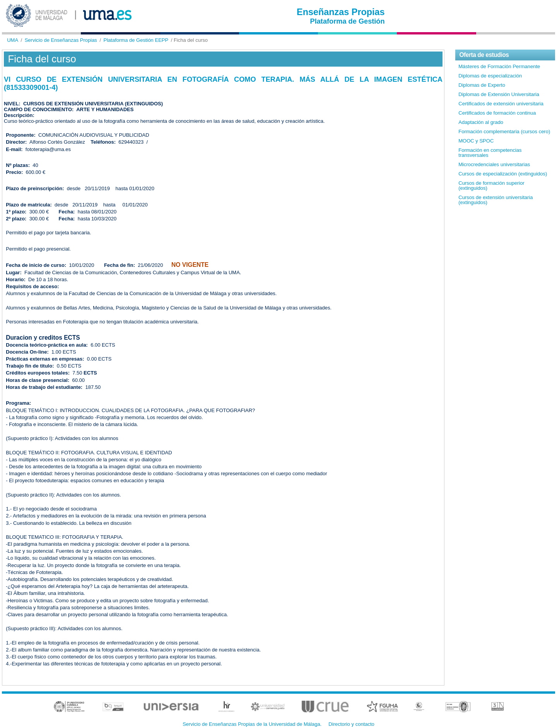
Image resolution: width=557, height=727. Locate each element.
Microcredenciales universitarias (494, 164)
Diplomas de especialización (490, 76)
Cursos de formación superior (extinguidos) (491, 185)
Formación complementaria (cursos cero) (504, 131)
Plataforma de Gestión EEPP (136, 40)
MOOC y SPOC (476, 141)
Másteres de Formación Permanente (499, 66)
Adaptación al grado (480, 122)
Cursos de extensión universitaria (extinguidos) (495, 199)
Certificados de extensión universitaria (500, 104)
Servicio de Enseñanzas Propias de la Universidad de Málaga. (252, 724)
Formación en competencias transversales (489, 152)
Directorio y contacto (351, 724)
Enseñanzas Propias (341, 12)
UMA (12, 40)
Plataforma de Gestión (347, 21)
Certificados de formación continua (497, 113)
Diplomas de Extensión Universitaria (498, 94)
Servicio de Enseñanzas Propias (61, 40)
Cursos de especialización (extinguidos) (502, 174)
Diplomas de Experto (481, 85)
